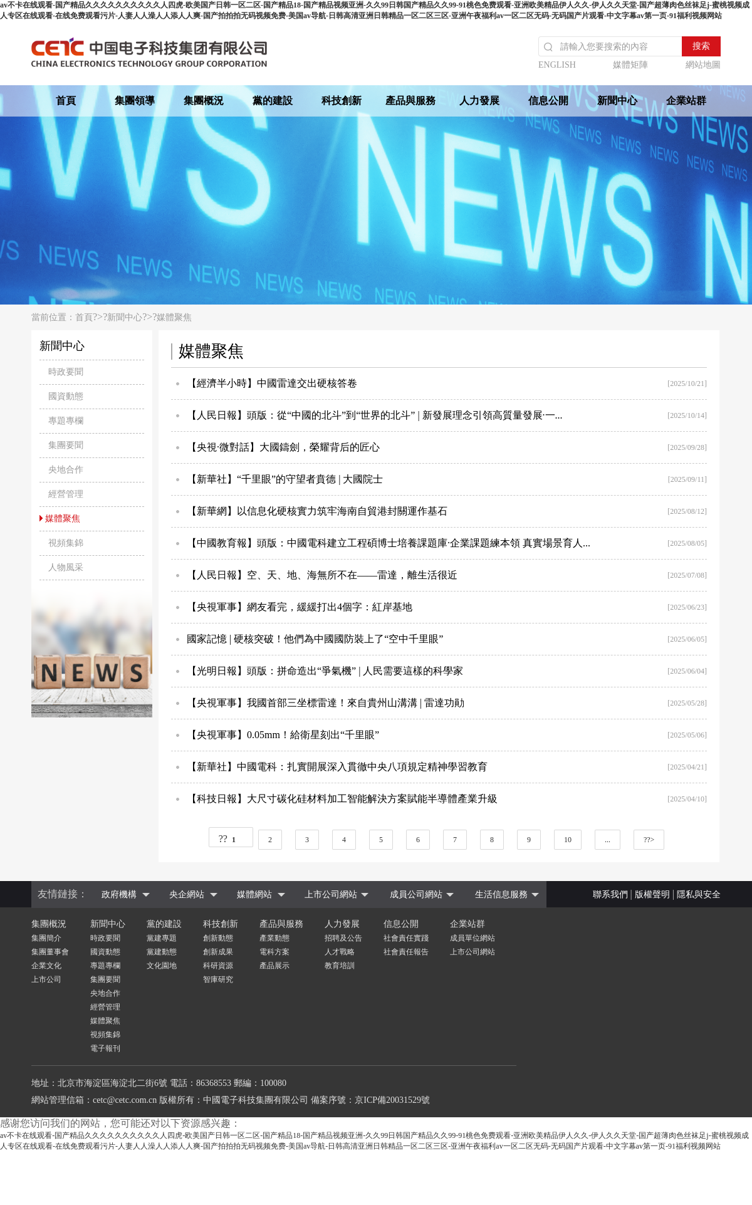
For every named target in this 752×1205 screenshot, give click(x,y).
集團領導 (135, 100)
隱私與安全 (699, 894)
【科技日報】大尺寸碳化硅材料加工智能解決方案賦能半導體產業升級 (342, 798)
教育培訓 (340, 965)
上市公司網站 (331, 894)
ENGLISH (557, 65)
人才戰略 (340, 951)
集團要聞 (105, 979)
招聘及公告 (343, 938)
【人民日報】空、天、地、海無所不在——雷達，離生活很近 (322, 575)
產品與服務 (410, 100)
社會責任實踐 (406, 938)
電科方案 (274, 951)
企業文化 (46, 965)
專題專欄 (105, 965)
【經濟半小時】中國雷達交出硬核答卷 (272, 383)
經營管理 (105, 1007)
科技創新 (341, 100)
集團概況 (204, 100)
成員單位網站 (472, 938)
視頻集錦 (105, 1034)
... (607, 839)
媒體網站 (254, 894)
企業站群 (686, 100)
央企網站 (186, 894)
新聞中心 (617, 100)
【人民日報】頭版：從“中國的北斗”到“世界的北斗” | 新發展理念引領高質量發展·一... (375, 415)
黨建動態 (162, 951)
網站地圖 (703, 65)
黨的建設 (273, 100)
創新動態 (218, 938)
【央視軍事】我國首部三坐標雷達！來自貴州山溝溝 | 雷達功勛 (325, 702)
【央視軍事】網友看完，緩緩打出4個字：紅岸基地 (299, 607)
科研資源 (218, 965)
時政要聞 (105, 938)
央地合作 (105, 993)
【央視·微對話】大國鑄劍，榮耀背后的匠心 (283, 447)
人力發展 (479, 100)
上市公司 (46, 979)
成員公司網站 (416, 894)
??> (649, 839)
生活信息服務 (501, 894)
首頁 (66, 100)
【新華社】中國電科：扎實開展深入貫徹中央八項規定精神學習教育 (337, 766)
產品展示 (274, 965)
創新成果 (218, 951)
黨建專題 (162, 938)
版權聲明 (652, 894)
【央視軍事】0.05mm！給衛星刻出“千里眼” (283, 734)
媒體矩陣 (630, 65)
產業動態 (274, 938)
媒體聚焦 (174, 317)
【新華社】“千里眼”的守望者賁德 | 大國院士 (285, 479)
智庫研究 (218, 979)
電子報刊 (105, 1048)
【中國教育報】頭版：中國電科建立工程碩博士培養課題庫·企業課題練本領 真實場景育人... (388, 543)
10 (568, 839)
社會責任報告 (406, 951)
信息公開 (548, 100)
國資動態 (105, 951)
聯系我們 (610, 894)
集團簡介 (46, 938)
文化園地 (162, 965)
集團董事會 (50, 951)
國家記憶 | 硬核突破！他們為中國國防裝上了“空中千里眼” (315, 639)
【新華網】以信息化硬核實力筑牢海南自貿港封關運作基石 (317, 511)
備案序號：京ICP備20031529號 (370, 1100)
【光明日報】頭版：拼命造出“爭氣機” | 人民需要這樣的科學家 (325, 670)
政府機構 (119, 894)
